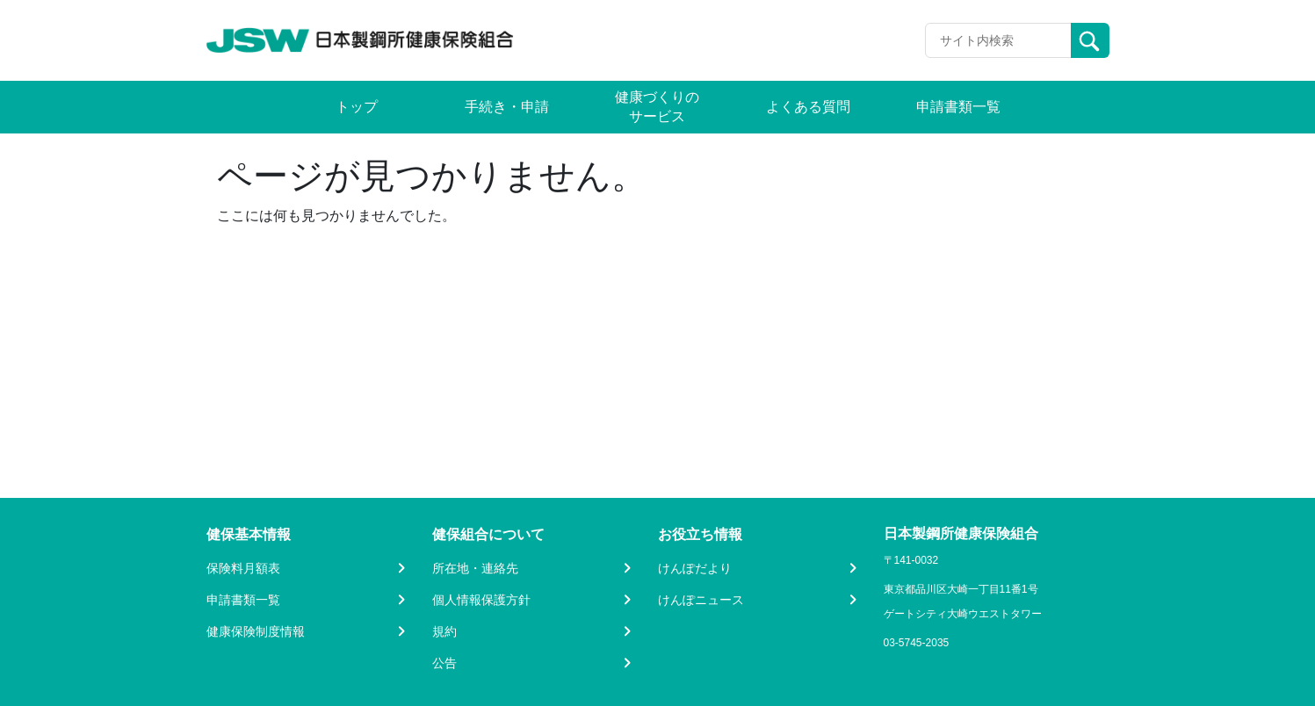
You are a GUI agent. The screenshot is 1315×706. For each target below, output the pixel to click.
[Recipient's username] (998, 40)
